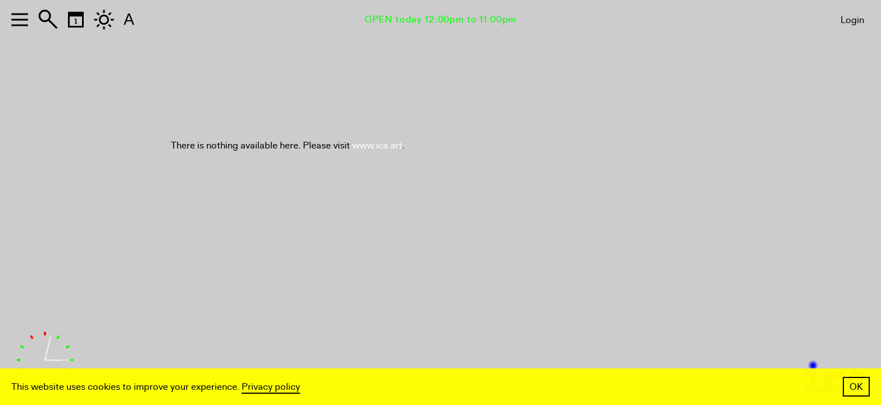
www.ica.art (377, 145)
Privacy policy (271, 387)
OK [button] (856, 387)
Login (852, 20)
